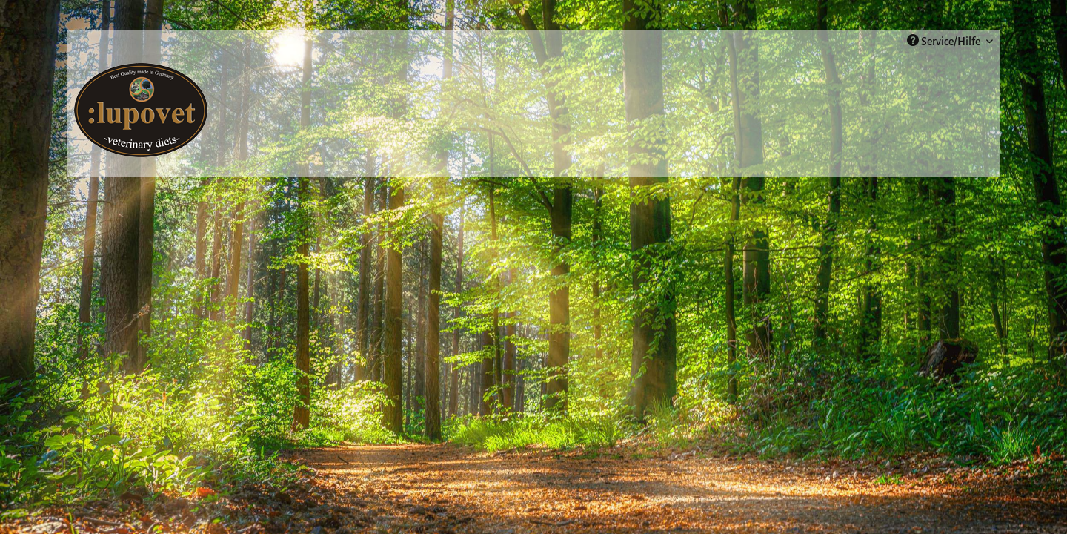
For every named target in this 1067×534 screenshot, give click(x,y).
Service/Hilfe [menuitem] (945, 40)
